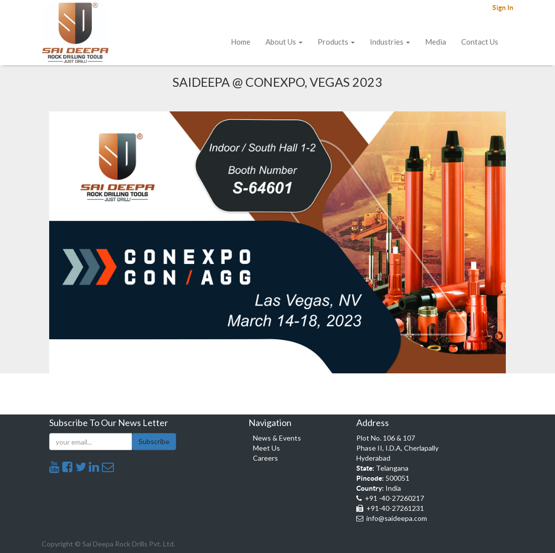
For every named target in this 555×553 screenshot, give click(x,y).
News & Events (277, 438)
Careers (265, 458)
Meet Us (266, 448)
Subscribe (154, 441)
